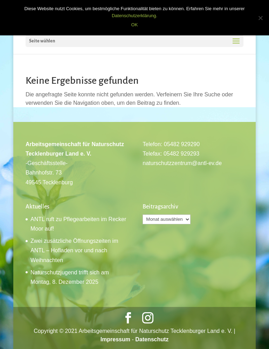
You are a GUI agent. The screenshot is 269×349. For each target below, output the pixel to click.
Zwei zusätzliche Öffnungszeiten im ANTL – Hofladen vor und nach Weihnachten (74, 250)
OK (134, 24)
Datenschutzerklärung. (134, 15)
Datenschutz (151, 339)
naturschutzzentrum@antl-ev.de (182, 163)
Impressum (115, 339)
